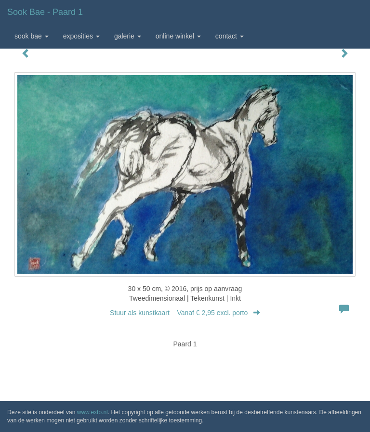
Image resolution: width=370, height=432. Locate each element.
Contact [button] (229, 36)
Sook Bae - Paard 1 (45, 12)
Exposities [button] (81, 36)
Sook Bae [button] (31, 36)
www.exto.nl (92, 412)
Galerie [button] (127, 36)
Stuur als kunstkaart (185, 313)
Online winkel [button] (178, 36)
